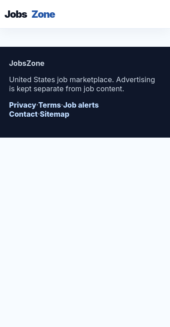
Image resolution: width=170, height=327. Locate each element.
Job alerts (81, 104)
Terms (50, 104)
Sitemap (54, 114)
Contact (23, 114)
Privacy (22, 104)
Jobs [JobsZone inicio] (30, 14)
